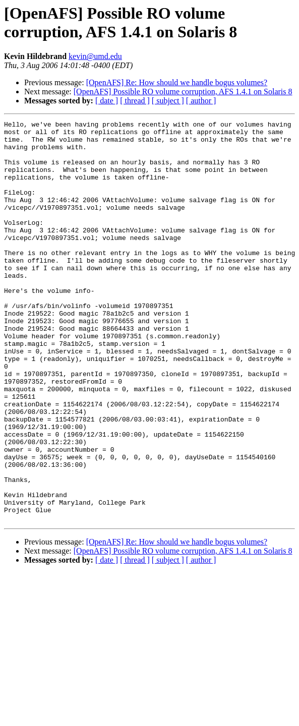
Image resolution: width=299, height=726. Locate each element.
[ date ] (106, 100)
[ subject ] (168, 100)
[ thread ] (135, 100)
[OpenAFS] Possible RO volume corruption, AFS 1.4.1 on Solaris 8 (183, 91)
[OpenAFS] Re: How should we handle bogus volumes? (177, 82)
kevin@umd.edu (95, 56)
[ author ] (201, 100)
